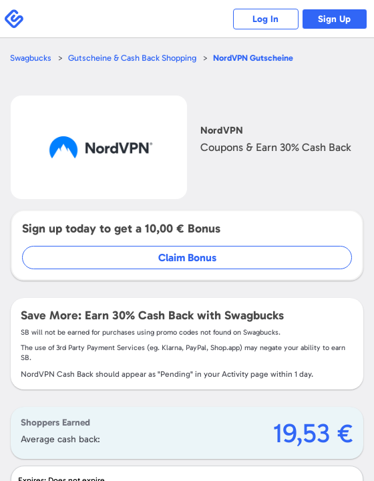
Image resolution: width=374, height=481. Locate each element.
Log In (264, 19)
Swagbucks (30, 58)
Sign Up (334, 19)
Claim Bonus (187, 257)
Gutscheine (253, 58)
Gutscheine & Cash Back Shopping (132, 58)
